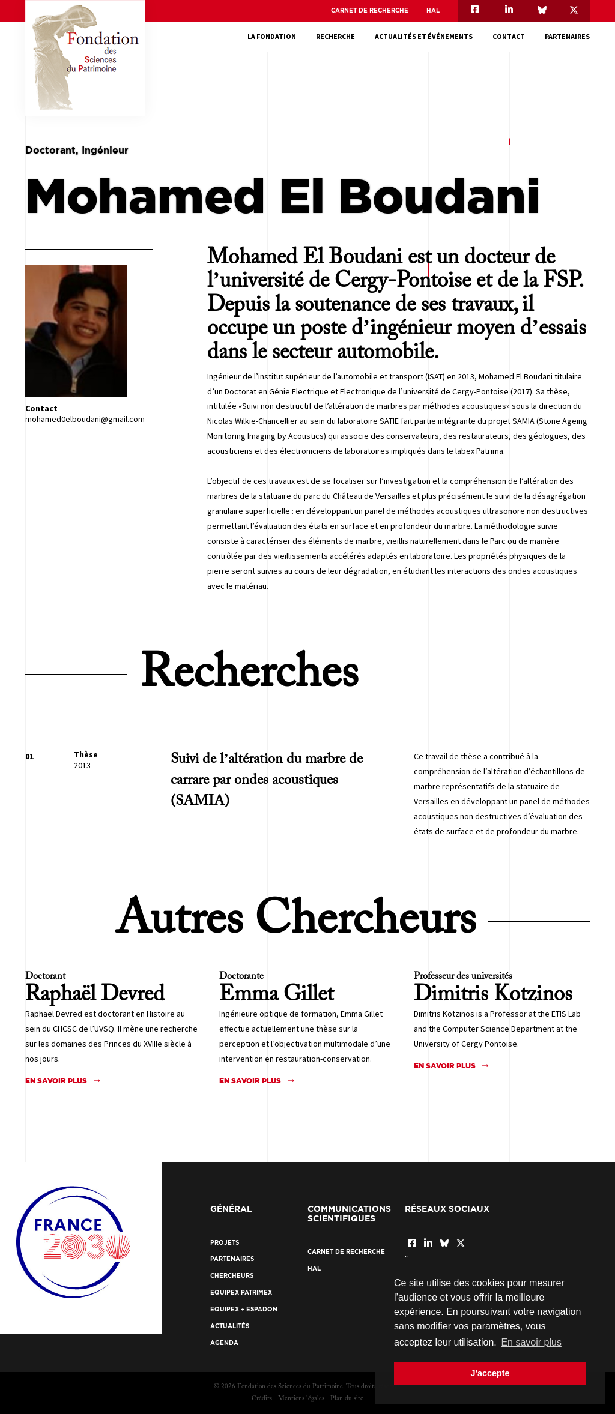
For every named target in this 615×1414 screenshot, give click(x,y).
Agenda (224, 1343)
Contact (508, 36)
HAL (433, 10)
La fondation (271, 36)
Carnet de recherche (369, 10)
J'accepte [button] (489, 1373)
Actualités (229, 1326)
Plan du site (346, 1398)
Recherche (335, 36)
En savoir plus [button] (531, 1342)
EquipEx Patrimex (241, 1292)
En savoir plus (56, 1081)
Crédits (262, 1398)
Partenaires (567, 36)
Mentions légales (301, 1398)
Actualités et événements (424, 36)
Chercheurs (231, 1275)
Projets (224, 1242)
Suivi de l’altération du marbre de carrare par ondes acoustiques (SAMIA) (267, 780)
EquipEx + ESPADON (243, 1309)
